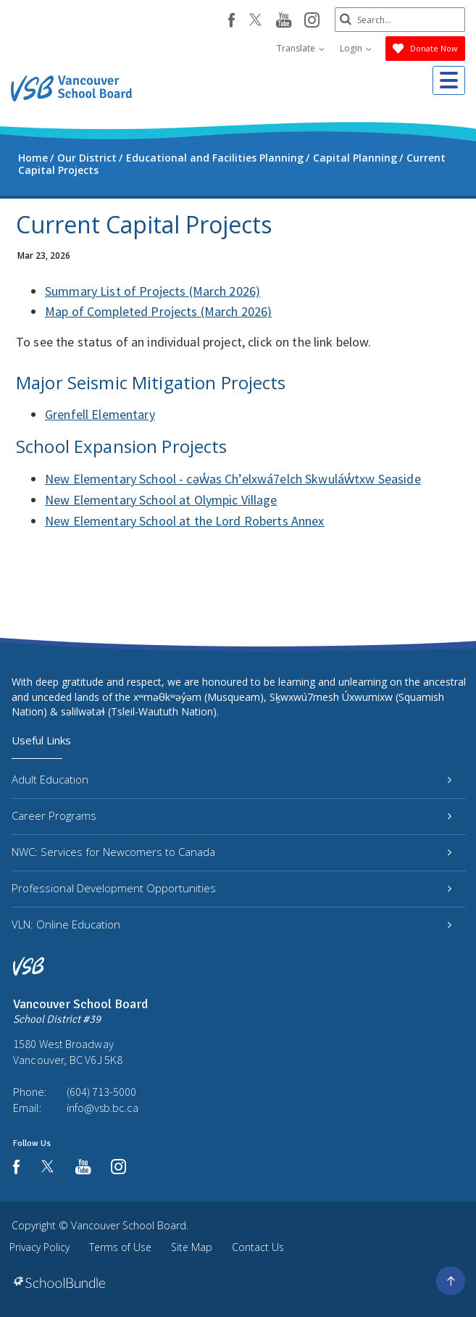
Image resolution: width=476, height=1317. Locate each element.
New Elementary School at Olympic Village (161, 499)
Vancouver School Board (128, 1225)
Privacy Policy (39, 1247)
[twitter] (255, 21)
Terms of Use (120, 1247)
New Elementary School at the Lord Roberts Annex (185, 520)
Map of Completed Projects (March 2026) (158, 311)
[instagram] (312, 21)
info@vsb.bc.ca (102, 1107)
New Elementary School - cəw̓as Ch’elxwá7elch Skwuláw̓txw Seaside (233, 478)
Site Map (191, 1247)
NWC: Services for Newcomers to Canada (231, 851)
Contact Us (258, 1247)
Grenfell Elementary (100, 414)
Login (356, 48)
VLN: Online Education (231, 924)
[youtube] (283, 21)
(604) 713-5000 (101, 1091)
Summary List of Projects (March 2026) (152, 291)
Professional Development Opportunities (231, 888)
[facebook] (231, 20)
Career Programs (231, 815)
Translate (301, 48)
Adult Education (231, 779)
